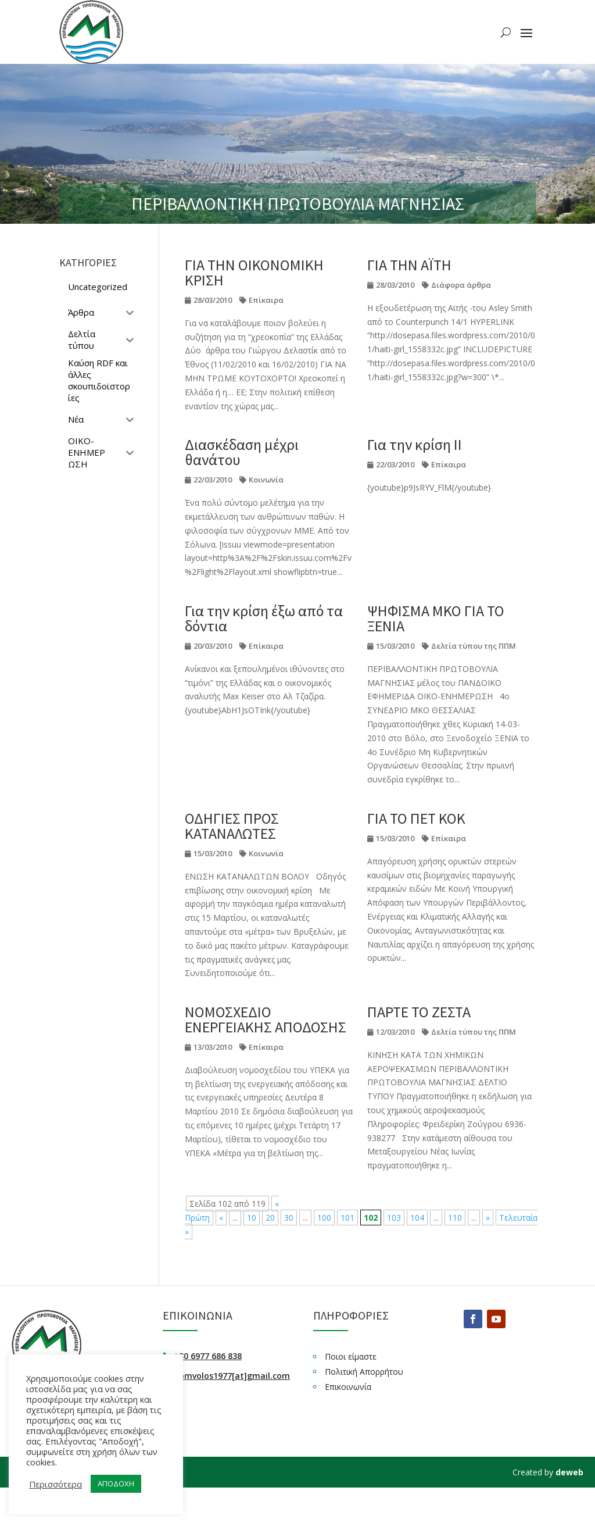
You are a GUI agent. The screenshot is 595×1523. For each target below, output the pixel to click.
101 (347, 1217)
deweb (569, 1472)
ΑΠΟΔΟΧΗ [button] (116, 1483)
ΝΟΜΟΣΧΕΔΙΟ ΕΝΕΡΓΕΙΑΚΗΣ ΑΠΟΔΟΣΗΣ (265, 1019)
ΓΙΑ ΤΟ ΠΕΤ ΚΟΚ (416, 818)
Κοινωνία (266, 479)
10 (251, 1217)
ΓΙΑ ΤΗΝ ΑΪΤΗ (409, 264)
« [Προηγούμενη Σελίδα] (221, 1217)
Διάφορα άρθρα (461, 285)
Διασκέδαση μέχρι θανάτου (242, 452)
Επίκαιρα (266, 300)
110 (455, 1217)
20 (270, 1217)
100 (324, 1217)
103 (394, 1217)
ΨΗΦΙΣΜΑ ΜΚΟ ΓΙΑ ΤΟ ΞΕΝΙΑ (435, 618)
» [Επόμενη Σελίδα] (488, 1217)
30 (288, 1217)
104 (417, 1217)
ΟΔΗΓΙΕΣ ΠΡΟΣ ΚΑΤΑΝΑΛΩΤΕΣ (232, 826)
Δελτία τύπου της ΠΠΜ (473, 646)
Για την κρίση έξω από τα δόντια (264, 618)
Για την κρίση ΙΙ (414, 444)
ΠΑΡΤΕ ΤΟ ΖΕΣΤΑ (419, 1011)
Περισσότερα (55, 1484)
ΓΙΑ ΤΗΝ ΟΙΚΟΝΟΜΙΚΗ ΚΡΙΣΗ (254, 272)
